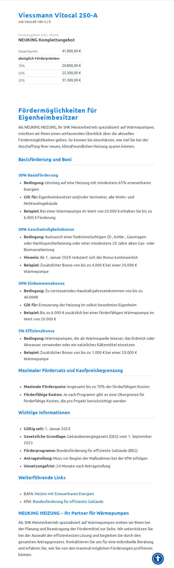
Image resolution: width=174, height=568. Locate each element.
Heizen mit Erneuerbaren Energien (64, 494)
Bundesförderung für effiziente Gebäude (68, 501)
